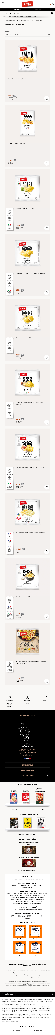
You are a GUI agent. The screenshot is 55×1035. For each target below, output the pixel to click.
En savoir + (27, 918)
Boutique (26, 903)
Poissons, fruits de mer (39, 895)
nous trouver (27, 765)
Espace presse (34, 974)
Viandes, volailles (14, 897)
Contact (41, 974)
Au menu (14, 909)
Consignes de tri (25, 974)
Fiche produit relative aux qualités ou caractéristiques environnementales (27, 977)
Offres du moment (12, 893)
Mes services (37, 9)
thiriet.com (9, 970)
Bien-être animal (16, 974)
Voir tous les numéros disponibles (27, 834)
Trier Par (8, 34)
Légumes (22, 897)
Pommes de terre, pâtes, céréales (19, 20)
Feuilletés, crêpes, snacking (40, 893)
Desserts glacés (33, 899)
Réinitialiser (47, 34)
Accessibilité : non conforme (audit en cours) (27, 976)
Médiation (42, 972)
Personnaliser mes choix (27, 1026)
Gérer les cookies (46, 1014)
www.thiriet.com (30, 999)
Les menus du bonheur (35, 903)
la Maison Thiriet (27, 715)
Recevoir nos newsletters (39, 809)
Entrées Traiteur (28, 893)
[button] (47, 4)
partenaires (42, 999)
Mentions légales (44, 970)
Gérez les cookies (25, 972)
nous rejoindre (27, 775)
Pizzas (11, 895)
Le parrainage (39, 879)
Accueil (7, 20)
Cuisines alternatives (29, 901)
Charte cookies (35, 972)
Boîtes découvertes (18, 903)
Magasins (14, 885)
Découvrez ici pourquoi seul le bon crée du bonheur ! (27, 745)
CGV (38, 970)
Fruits (21, 899)
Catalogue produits (15, 972)
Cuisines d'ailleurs (18, 895)
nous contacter (27, 770)
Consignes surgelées (24, 885)
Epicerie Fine (38, 901)
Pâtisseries (41, 899)
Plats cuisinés (28, 895)
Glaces (26, 899)
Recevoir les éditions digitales (16, 809)
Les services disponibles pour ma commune (24, 970)
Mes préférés (17, 9)
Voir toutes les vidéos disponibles (26, 870)
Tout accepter (38, 1031)
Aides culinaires (15, 899)
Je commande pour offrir (26, 887)
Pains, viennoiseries (17, 901)
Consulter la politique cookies (10, 1021)
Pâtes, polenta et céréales (37, 20)
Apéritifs (20, 893)
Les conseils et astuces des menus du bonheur (30, 909)
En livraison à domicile (17, 879)
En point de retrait (29, 879)
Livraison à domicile (36, 885)
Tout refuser (16, 1031)
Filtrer (17, 34)
